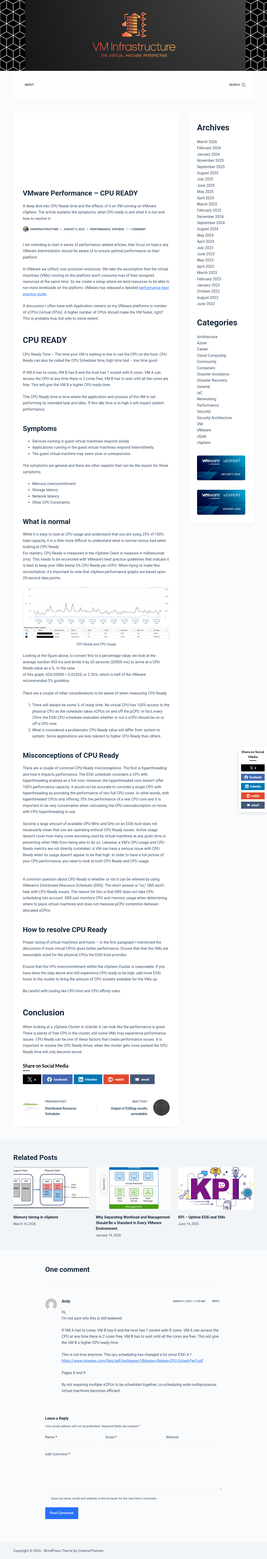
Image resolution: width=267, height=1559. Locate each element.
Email (111, 1437)
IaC (199, 393)
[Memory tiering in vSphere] (51, 1188)
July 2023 (205, 248)
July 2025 (205, 179)
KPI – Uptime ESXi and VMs (201, 1217)
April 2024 (205, 241)
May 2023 (205, 260)
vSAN (201, 436)
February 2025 (209, 210)
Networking (206, 399)
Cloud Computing (211, 355)
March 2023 (207, 272)
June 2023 (206, 254)
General (203, 386)
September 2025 (211, 167)
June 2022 (206, 304)
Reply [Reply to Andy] (215, 1301)
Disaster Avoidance (213, 374)
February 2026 (209, 148)
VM (200, 424)
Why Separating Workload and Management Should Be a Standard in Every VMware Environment (133, 1223)
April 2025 (205, 198)
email (142, 1079)
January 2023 (208, 285)
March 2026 (207, 142)
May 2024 (205, 235)
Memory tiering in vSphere (35, 1217)
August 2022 (207, 297)
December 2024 (210, 216)
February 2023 (209, 279)
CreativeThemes (91, 1551)
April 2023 (205, 266)
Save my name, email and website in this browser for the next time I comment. (104, 1498)
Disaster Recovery (212, 380)
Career (202, 349)
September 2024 (211, 223)
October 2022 (208, 291)
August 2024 (207, 229)
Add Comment (57, 1454)
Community (206, 361)
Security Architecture (214, 418)
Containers (206, 368)
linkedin (87, 1079)
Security (203, 411)
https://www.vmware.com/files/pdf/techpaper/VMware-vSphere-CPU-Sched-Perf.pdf (132, 1361)
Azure (202, 343)
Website (172, 1437)
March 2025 (207, 204)
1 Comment (137, 229)
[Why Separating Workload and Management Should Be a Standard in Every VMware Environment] (133, 1188)
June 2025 (206, 185)
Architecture (207, 337)
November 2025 (210, 160)
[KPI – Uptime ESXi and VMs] (216, 1188)
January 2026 (208, 154)
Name (51, 1437)
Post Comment (62, 1513)
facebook (57, 1079)
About (29, 84)
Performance (100, 229)
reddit (116, 1079)
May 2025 (205, 191)
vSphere (118, 229)
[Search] (237, 85)
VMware (204, 430)
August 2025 (207, 173)
